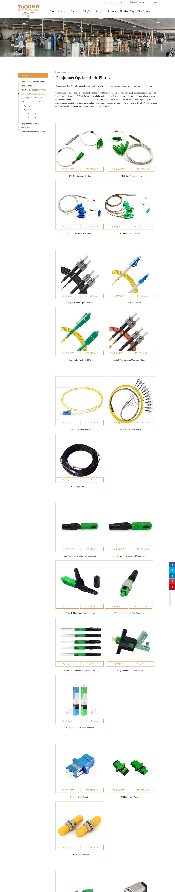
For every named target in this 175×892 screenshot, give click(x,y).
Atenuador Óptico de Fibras (29, 118)
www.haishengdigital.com (142, 888)
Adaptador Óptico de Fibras (29, 114)
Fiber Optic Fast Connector (29, 110)
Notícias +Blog (127, 11)
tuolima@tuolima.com (135, 857)
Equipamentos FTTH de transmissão (30, 126)
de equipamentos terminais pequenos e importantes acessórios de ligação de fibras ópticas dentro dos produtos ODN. (105, 628)
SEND (87, 730)
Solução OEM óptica (61, 857)
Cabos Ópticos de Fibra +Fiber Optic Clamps (33, 84)
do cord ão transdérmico (84, 99)
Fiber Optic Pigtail (26, 106)
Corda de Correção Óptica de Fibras (32, 102)
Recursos (112, 11)
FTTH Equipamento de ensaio (33, 132)
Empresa (74, 11)
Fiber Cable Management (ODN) (34, 90)
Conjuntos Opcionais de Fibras (33, 94)
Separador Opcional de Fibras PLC (31, 98)
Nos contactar (144, 11)
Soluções (87, 11)
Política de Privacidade (108, 889)
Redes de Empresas (60, 854)
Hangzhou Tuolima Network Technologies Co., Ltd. (53, 886)
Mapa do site (104, 886)
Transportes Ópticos (61, 865)
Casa (51, 11)
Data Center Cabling (61, 861)
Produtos (62, 11)
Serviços (99, 11)
